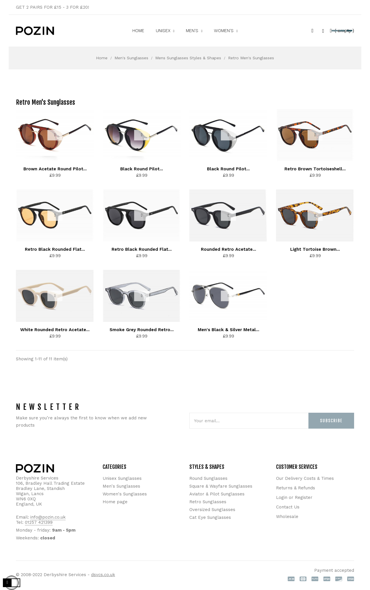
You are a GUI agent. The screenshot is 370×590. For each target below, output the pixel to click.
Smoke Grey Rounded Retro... (142, 329)
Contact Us (287, 507)
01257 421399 (39, 522)
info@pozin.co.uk (48, 517)
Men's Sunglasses (121, 486)
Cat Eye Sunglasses (210, 517)
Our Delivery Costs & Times (305, 478)
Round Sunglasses (208, 478)
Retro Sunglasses (207, 501)
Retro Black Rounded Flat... (55, 249)
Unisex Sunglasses (122, 478)
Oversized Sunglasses (212, 509)
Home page (115, 501)
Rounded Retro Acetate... (228, 249)
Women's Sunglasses (125, 494)
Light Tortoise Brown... (315, 249)
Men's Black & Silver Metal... (228, 329)
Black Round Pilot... (141, 169)
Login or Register (294, 497)
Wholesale (287, 516)
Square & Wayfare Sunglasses (220, 486)
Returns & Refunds (295, 488)
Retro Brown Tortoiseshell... (315, 169)
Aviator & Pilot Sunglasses (217, 494)
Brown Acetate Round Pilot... (55, 169)
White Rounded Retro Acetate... (55, 329)
